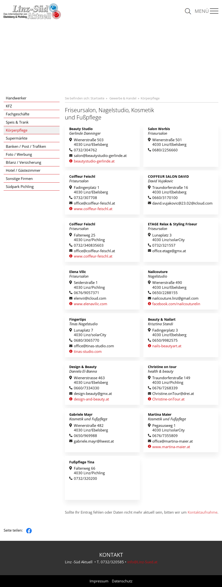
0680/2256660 (165, 151)
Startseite (97, 98)
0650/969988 (85, 436)
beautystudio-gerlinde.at (94, 162)
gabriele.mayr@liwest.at (94, 442)
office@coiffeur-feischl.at (94, 204)
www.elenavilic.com (90, 305)
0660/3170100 (165, 198)
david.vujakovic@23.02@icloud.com (182, 204)
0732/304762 (85, 151)
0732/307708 (85, 198)
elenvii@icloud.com (90, 299)
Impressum (99, 581)
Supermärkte (16, 138)
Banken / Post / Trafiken (26, 146)
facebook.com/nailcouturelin (176, 305)
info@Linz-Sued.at (142, 561)
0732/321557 (164, 246)
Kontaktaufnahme (202, 518)
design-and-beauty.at (91, 400)
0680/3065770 (86, 341)
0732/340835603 (89, 246)
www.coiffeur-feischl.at (93, 210)
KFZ (9, 106)
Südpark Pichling (20, 186)
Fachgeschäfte (17, 113)
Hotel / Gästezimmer (23, 170)
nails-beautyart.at (166, 347)
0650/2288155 (165, 294)
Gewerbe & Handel (122, 98)
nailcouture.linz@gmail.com (175, 299)
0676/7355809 (165, 436)
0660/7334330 (86, 389)
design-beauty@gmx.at (93, 394)
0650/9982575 (165, 341)
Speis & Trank (17, 122)
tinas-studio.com (88, 352)
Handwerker (16, 98)
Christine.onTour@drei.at (173, 394)
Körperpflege (16, 130)
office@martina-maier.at (172, 442)
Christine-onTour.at (168, 400)
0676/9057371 (86, 294)
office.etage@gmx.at (169, 252)
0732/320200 (85, 479)
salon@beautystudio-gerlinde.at (100, 156)
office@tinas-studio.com (94, 347)
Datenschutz (122, 581)
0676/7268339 (165, 389)
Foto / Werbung (19, 154)
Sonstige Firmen (19, 178)
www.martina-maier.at (171, 448)
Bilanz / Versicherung (23, 162)
